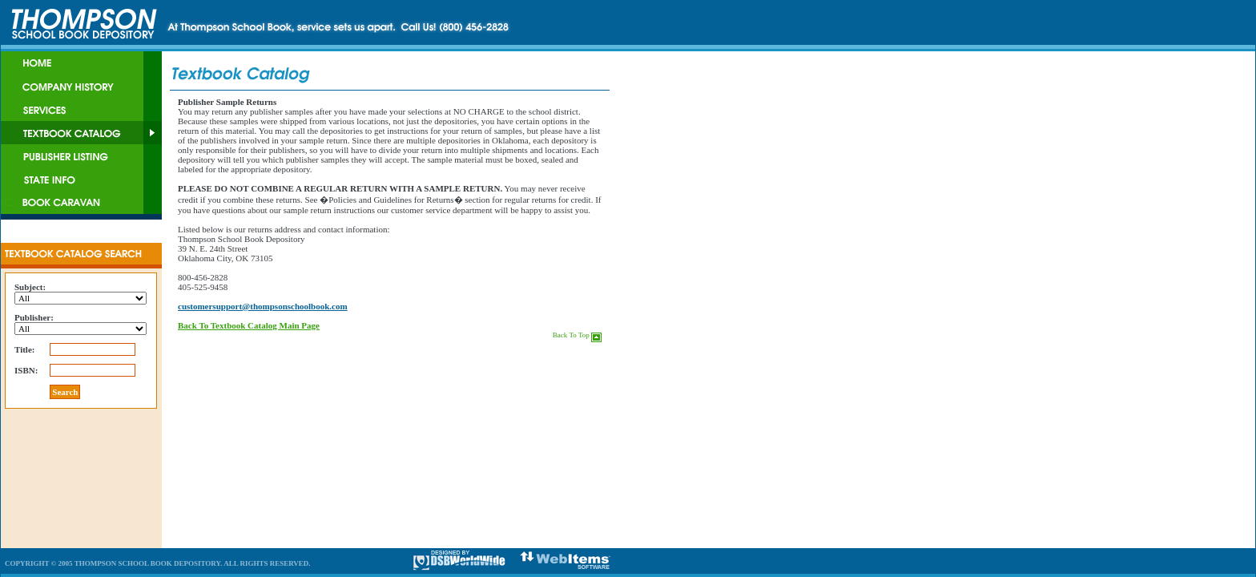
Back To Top (577, 335)
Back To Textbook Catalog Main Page (249, 325)
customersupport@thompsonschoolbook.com (263, 306)
